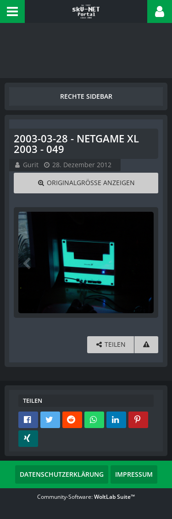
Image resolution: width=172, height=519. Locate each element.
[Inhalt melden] (146, 344)
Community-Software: (86, 497)
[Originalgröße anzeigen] (86, 183)
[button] (12, 11)
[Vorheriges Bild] (27, 263)
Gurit (31, 164)
